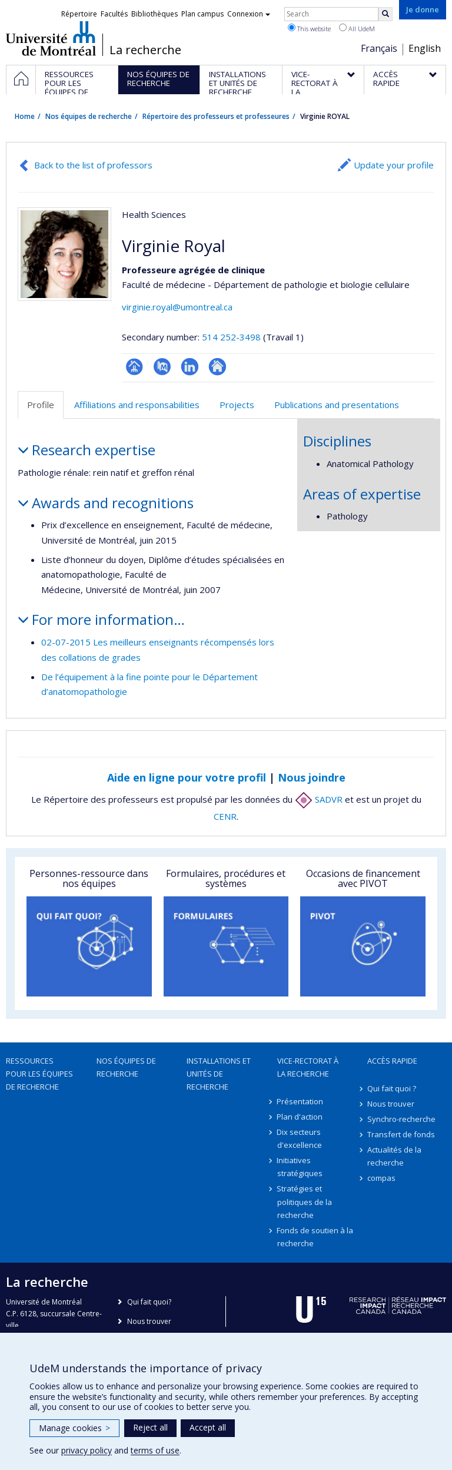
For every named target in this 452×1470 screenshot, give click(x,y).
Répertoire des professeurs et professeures (216, 116)
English (424, 48)
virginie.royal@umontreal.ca (177, 307)
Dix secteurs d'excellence (299, 1138)
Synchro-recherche (401, 1119)
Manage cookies (74, 1427)
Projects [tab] (237, 404)
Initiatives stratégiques (300, 1166)
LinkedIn (190, 366)
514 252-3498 (232, 337)
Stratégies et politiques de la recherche (304, 1201)
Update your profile (394, 165)
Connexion (248, 14)
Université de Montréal (51, 38)
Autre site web (217, 366)
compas (381, 1178)
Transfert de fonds (401, 1134)
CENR (225, 816)
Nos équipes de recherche (88, 116)
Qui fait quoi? (149, 1302)
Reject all (150, 1427)
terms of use (155, 1450)
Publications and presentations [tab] (336, 404)
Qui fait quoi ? (391, 1088)
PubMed (162, 366)
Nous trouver (390, 1103)
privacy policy (86, 1450)
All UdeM (357, 28)
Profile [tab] (40, 404)
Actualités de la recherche (394, 1156)
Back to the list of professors (93, 165)
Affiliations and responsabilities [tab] (137, 404)
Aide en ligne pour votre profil (186, 777)
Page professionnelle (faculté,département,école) (134, 366)
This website (309, 28)
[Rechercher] (385, 14)
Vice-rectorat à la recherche (307, 1067)
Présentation (300, 1101)
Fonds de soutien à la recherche (315, 1237)
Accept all (208, 1427)
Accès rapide (392, 1060)
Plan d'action (300, 1116)
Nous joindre (311, 777)
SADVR (319, 799)
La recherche (145, 50)
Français (379, 48)
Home (25, 116)
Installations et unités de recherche (219, 1073)
